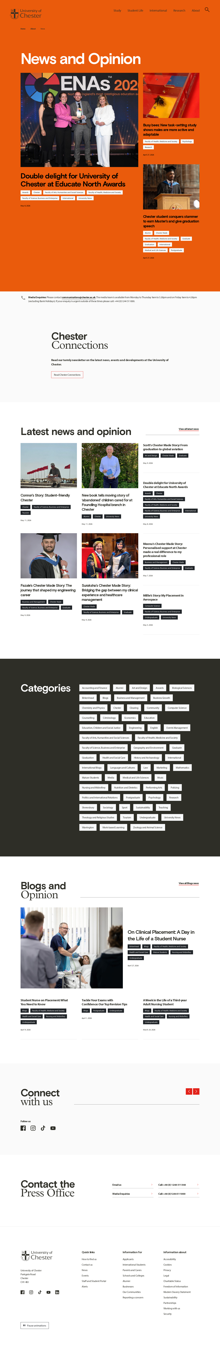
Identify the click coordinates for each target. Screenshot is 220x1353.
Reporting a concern (133, 1297)
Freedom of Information (175, 1286)
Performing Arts (154, 787)
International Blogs (91, 767)
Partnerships (169, 1302)
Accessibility (169, 1259)
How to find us (89, 1259)
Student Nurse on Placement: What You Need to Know (44, 1002)
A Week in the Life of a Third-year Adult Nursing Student (165, 1002)
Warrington (88, 827)
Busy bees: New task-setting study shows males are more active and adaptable (170, 130)
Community (153, 707)
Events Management (177, 727)
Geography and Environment (148, 747)
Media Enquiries (133, 1194)
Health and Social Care (113, 757)
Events (85, 1275)
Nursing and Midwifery (94, 787)
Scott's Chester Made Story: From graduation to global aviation (165, 447)
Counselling (88, 717)
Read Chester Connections (67, 374)
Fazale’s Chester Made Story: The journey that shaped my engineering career (48, 590)
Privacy (167, 1270)
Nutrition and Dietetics (125, 787)
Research (148, 147)
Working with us (171, 1308)
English (154, 727)
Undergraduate (151, 617)
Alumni (148, 233)
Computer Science (152, 606)
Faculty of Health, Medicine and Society (104, 192)
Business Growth (161, 697)
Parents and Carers (132, 1270)
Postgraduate (176, 250)
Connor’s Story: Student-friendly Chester (45, 497)
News (43, 28)
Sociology (108, 807)
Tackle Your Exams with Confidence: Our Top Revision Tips (104, 1002)
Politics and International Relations (99, 797)
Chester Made (161, 233)
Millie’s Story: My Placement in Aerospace (163, 597)
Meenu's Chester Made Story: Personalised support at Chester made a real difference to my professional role (165, 550)
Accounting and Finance (94, 687)
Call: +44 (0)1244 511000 (178, 1194)
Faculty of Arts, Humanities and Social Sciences (64, 192)
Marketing (162, 767)
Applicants (128, 1259)
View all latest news (189, 428)
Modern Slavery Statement (177, 1292)
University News (85, 198)
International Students (134, 1264)
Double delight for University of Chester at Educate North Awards (73, 179)
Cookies (167, 1264)
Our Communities (132, 1292)
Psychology (187, 141)
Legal (166, 1275)
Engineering (135, 727)
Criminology (109, 717)
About (33, 28)
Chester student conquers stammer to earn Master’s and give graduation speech (171, 221)
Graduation (149, 244)
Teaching (163, 807)
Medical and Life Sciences (155, 250)
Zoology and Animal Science (148, 827)
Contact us (87, 1264)
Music (160, 777)
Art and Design (151, 455)
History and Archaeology (146, 757)
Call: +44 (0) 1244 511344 (178, 1185)
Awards (25, 192)
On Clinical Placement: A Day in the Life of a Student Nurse (161, 935)
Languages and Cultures (122, 767)
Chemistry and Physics (93, 707)
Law (146, 767)
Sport (124, 807)
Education (149, 717)
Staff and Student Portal (94, 1281)
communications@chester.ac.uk (79, 297)
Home (23, 28)
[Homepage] (25, 14)
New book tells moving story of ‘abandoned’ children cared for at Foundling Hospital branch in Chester (107, 502)
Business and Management (33, 602)
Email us (133, 1185)
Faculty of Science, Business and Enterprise (39, 198)
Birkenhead (88, 697)
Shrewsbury (88, 807)
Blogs (105, 697)
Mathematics (182, 767)
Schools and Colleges (133, 1275)
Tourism (25, 512)
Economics (130, 717)
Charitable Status (172, 1281)
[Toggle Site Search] (207, 9)
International (68, 198)
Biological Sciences (182, 687)
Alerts (85, 1286)
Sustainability (143, 807)
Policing (175, 787)
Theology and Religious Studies (98, 817)
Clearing (134, 707)
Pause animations (34, 1325)
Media (111, 777)
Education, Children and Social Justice (101, 727)
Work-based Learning (113, 827)
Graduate (186, 238)
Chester (37, 192)
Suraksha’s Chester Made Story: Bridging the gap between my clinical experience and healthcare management (110, 592)
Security (167, 1313)
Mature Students (90, 777)
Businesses (128, 1286)
